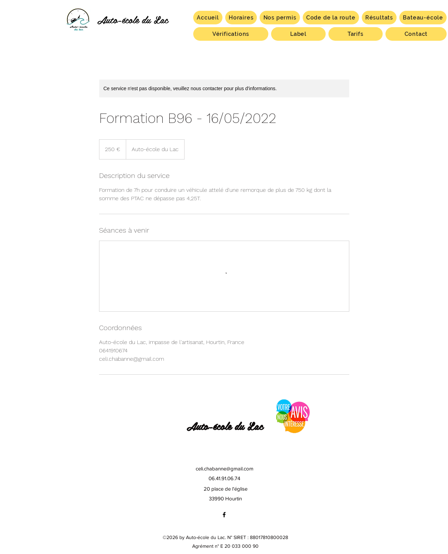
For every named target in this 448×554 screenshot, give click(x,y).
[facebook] (224, 514)
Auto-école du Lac (132, 19)
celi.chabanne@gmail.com (224, 468)
